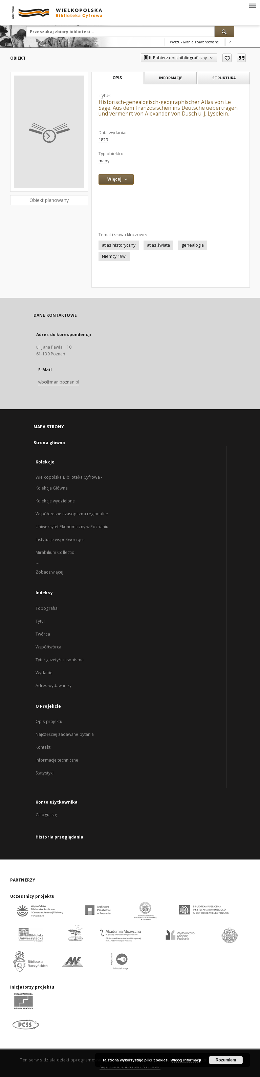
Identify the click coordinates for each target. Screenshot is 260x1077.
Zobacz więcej (50, 572)
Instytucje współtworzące (60, 539)
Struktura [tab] (224, 77)
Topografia (47, 608)
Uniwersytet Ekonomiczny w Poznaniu (72, 527)
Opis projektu (49, 721)
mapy (104, 161)
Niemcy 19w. (114, 256)
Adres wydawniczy (53, 685)
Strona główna (49, 443)
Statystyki (44, 773)
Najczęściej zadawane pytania (65, 734)
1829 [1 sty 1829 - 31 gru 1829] (103, 140)
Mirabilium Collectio (55, 552)
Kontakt (43, 747)
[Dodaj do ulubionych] (227, 58)
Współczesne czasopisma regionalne (72, 514)
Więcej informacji (186, 1060)
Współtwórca (48, 647)
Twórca (43, 634)
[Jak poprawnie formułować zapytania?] (229, 42)
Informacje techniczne (57, 760)
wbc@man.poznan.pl (58, 382)
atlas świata (158, 245)
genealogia (192, 245)
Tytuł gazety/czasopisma (60, 660)
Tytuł (40, 621)
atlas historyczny (118, 245)
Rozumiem (226, 1060)
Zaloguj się (46, 814)
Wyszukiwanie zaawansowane (194, 42)
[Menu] (252, 5)
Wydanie (44, 673)
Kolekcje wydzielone (55, 501)
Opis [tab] (117, 78)
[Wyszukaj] (224, 31)
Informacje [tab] (170, 77)
